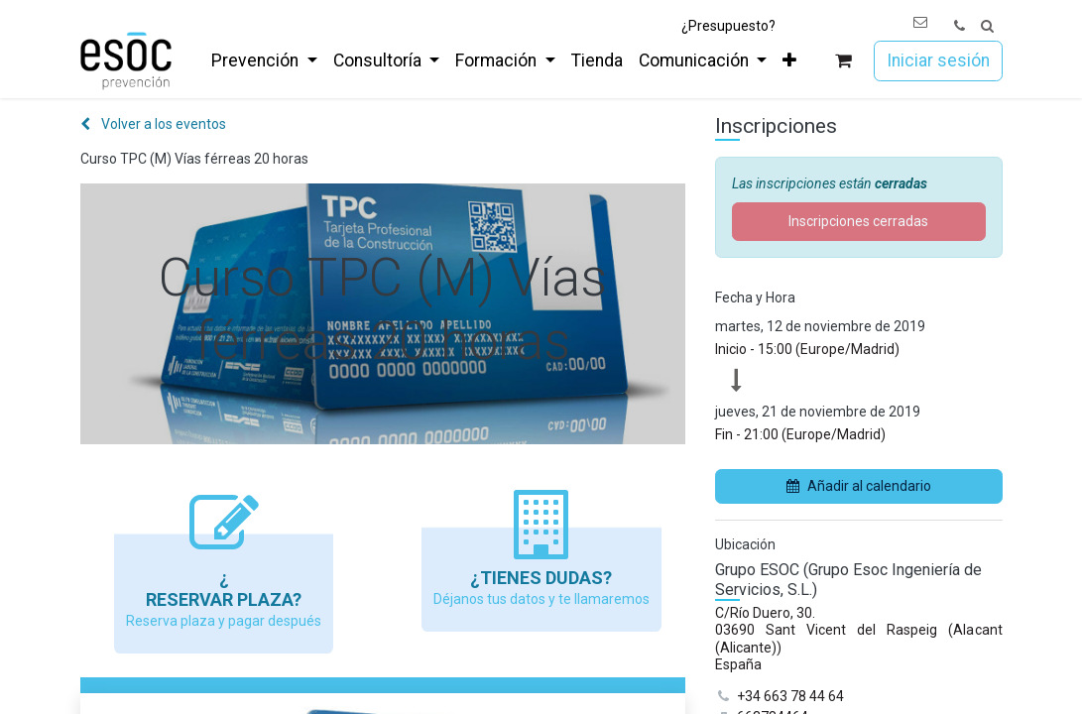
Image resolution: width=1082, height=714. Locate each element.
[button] (987, 26)
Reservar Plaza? (223, 599)
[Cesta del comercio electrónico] (842, 61)
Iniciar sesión (938, 60)
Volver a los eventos (153, 124)
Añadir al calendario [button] (858, 486)
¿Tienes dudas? (541, 577)
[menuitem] (263, 60)
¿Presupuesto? (728, 26)
